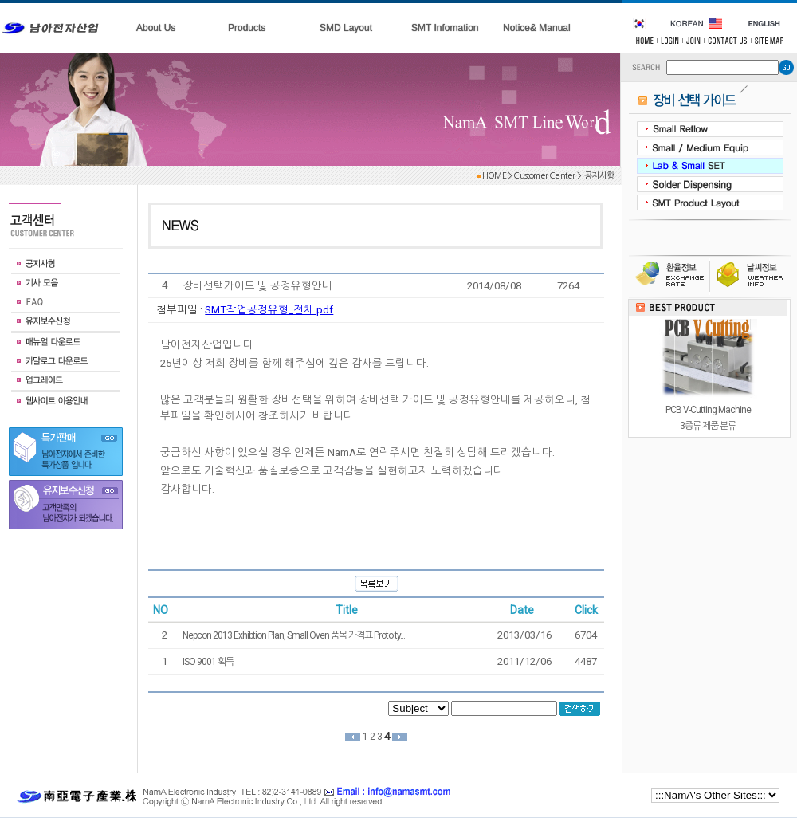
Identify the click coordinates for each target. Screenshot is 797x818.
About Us (155, 27)
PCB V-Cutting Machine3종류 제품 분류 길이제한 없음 (708, 425)
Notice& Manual (537, 27)
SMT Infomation (444, 27)
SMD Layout (346, 27)
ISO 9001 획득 (208, 661)
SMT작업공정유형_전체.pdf (269, 310)
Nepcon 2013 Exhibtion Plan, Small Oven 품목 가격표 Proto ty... (294, 635)
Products (246, 27)
